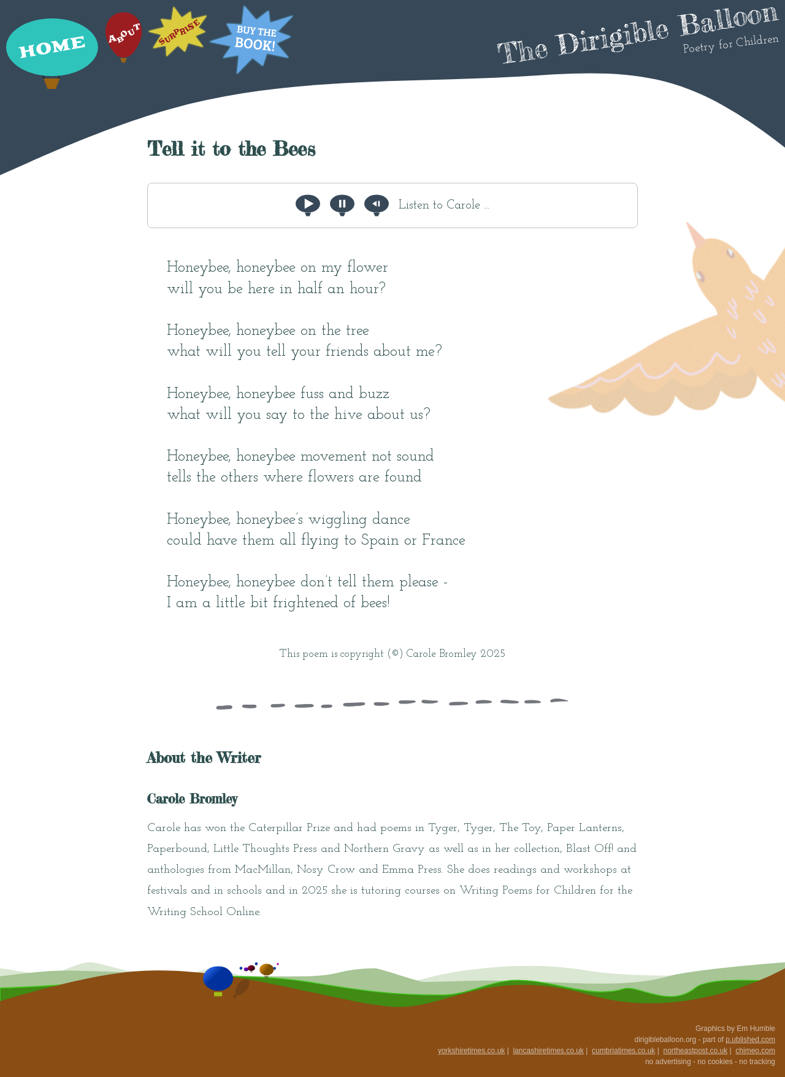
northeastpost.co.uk (695, 1050)
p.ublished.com (750, 1039)
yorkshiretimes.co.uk (471, 1050)
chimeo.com (755, 1050)
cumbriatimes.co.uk (623, 1050)
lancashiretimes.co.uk (548, 1050)
